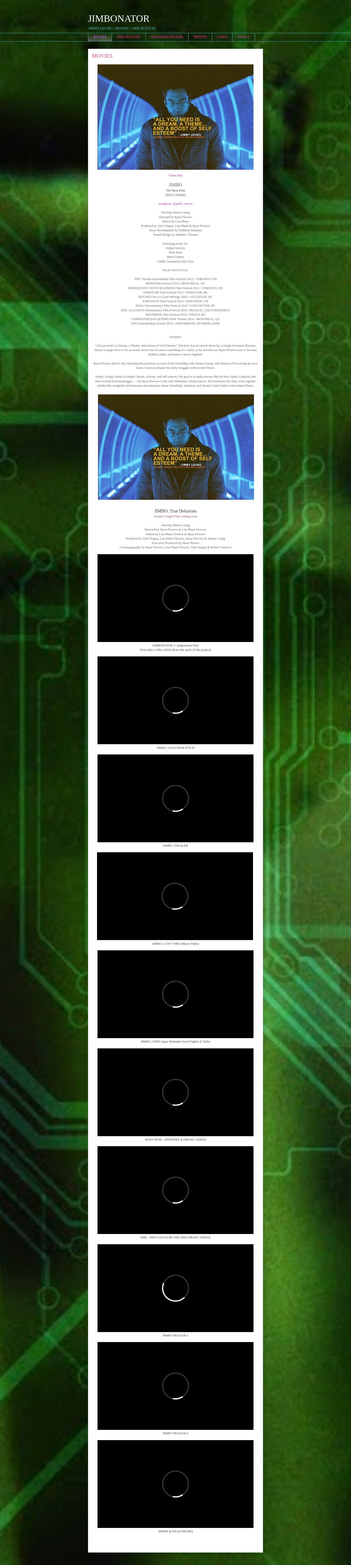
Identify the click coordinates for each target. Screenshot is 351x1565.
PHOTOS (200, 37)
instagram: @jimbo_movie (175, 203)
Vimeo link (175, 175)
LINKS (222, 37)
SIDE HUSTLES (128, 37)
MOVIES (100, 37)
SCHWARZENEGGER (167, 37)
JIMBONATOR (119, 18)
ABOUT (243, 37)
